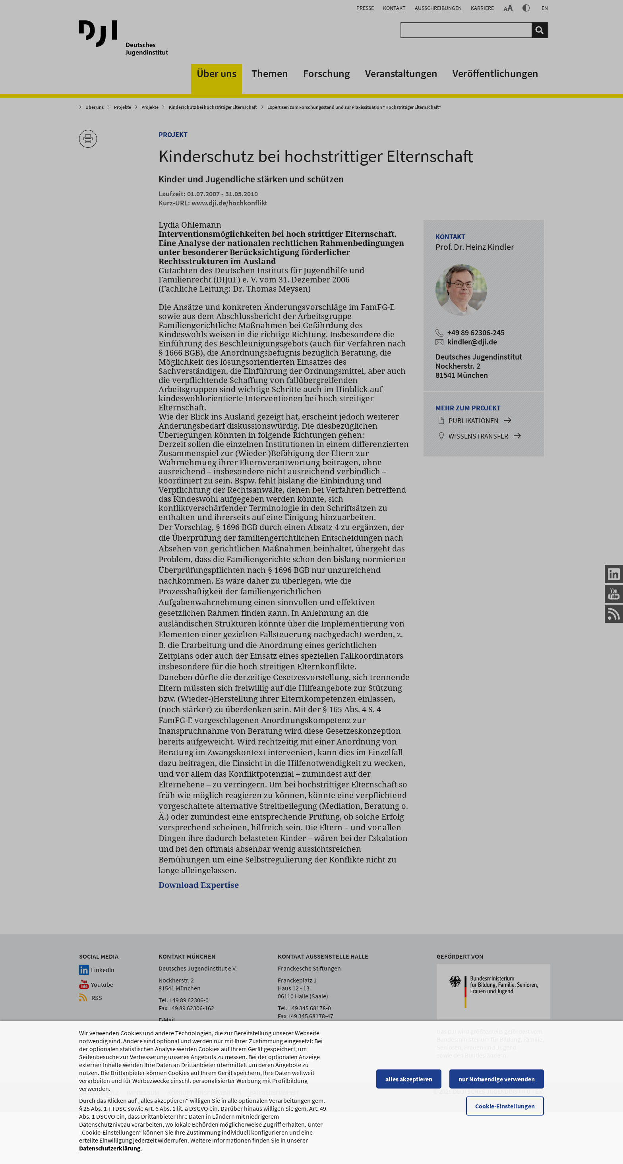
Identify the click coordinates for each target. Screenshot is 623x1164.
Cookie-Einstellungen (505, 1120)
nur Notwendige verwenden (497, 1093)
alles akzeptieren (408, 1093)
